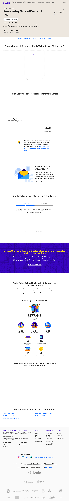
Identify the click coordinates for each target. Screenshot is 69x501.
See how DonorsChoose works (34, 264)
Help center (59, 432)
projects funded (26, 443)
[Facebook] (27, 457)
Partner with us (41, 2)
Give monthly (48, 439)
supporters (10, 443)
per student (43, 203)
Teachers (23, 464)
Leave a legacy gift (49, 443)
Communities (59, 433)
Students (27, 38)
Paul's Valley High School (41, 416)
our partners (48, 467)
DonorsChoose (6, 3)
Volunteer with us (49, 441)
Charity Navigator (6, 439)
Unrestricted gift (49, 444)
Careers (36, 439)
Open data (59, 436)
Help (53, 2)
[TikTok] (31, 457)
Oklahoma (11, 8)
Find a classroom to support (18, 2)
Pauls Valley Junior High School (11, 418)
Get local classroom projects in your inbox (44, 457)
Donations (42, 38)
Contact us (59, 439)
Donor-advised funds (50, 436)
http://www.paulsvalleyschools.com (57, 13)
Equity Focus (37, 435)
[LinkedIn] (23, 457)
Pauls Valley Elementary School (11, 416)
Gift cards (48, 435)
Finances (37, 436)
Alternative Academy (8, 413)
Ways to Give (49, 430)
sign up (49, 180)
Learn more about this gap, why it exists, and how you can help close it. (36, 148)
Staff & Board (38, 438)
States (5, 8)
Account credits (49, 433)
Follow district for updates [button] (10, 19)
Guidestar (14, 439)
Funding (34, 38)
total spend (25, 203)
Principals (29, 464)
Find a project (48, 432)
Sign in (64, 2)
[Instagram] (19, 457)
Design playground (60, 438)
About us (48, 2)
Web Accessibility (38, 441)
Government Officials (51, 464)
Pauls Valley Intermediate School (43, 413)
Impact (36, 433)
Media (58, 435)
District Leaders (37, 464)
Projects (19, 38)
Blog (61, 435)
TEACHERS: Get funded (31, 2)
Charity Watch (25, 438)
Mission (36, 432)
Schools (49, 38)
